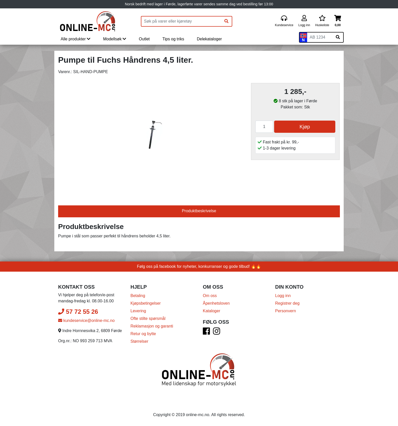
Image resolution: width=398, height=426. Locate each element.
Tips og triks (173, 39)
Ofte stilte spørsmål (147, 318)
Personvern (285, 311)
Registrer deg (287, 303)
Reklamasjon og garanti (151, 326)
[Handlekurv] (338, 21)
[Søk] (226, 21)
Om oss (210, 295)
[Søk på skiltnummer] (338, 37)
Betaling (137, 295)
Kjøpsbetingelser (145, 303)
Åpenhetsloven (216, 303)
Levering (138, 311)
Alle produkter (75, 39)
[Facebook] (206, 333)
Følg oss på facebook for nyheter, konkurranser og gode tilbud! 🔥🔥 (199, 266)
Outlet (144, 39)
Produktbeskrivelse (199, 211)
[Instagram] (216, 333)
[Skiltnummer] (320, 37)
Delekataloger (209, 39)
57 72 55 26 (78, 311)
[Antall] (264, 127)
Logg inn (283, 295)
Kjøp (305, 126)
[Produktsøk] (181, 21)
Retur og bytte (143, 334)
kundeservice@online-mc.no (86, 320)
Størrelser (139, 341)
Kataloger (211, 311)
